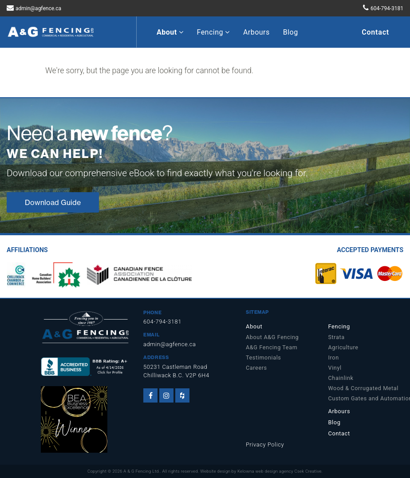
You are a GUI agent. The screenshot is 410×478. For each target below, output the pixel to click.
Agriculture (343, 347)
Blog (290, 32)
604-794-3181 (387, 8)
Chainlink (341, 378)
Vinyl (335, 367)
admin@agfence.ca (38, 8)
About (170, 32)
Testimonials (263, 357)
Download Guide (53, 202)
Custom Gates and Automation (366, 398)
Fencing (213, 32)
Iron (333, 357)
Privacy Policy (265, 444)
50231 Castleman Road (175, 366)
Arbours (256, 32)
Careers (256, 367)
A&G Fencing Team (271, 347)
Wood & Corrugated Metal (363, 388)
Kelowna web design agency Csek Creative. (280, 471)
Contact (375, 32)
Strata (336, 337)
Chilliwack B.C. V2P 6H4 (176, 375)
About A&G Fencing (272, 337)
